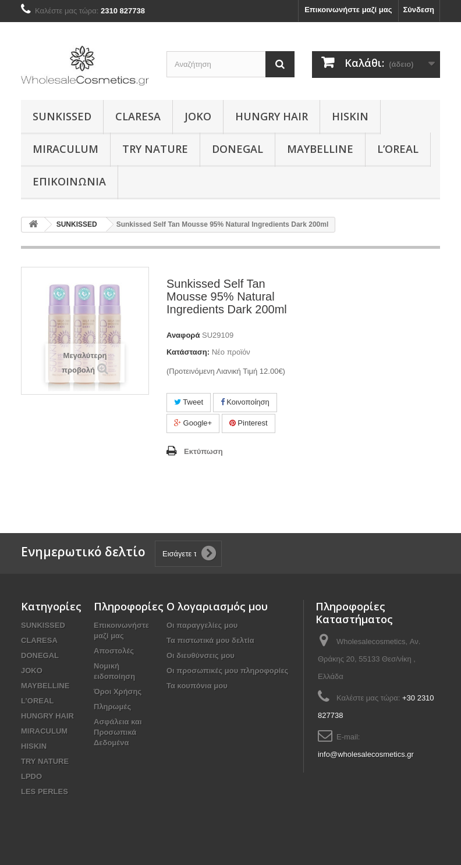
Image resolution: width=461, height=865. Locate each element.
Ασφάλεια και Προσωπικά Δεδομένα (118, 732)
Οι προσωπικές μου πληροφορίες (227, 670)
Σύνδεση (419, 9)
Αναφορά (183, 335)
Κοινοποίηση (245, 402)
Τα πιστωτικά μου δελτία (210, 640)
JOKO (198, 116)
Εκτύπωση (203, 451)
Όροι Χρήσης (117, 691)
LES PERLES (44, 791)
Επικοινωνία (69, 181)
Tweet (188, 402)
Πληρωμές (112, 706)
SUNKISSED (62, 116)
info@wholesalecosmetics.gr (366, 754)
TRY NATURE (155, 149)
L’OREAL (398, 149)
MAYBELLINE (320, 149)
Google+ (193, 423)
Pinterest (248, 423)
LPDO (31, 776)
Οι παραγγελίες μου (201, 625)
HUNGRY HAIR (271, 116)
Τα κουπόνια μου (197, 685)
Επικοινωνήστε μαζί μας (348, 9)
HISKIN (350, 116)
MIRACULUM (65, 149)
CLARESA (138, 116)
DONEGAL (237, 149)
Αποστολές (114, 650)
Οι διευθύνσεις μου (200, 655)
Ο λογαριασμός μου (217, 606)
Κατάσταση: (188, 352)
